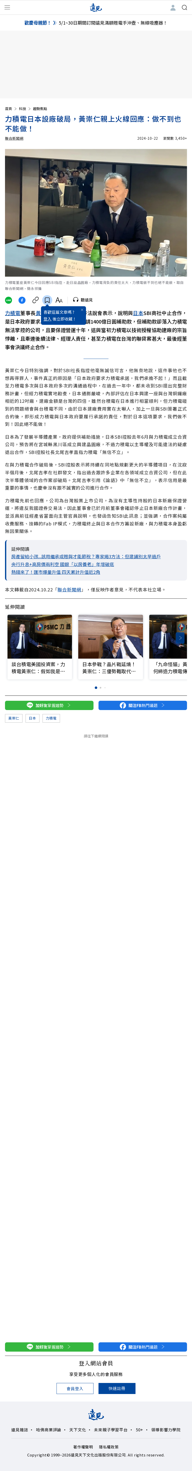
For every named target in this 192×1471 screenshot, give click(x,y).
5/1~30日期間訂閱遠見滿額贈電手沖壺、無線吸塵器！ (113, 22)
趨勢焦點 (40, 108)
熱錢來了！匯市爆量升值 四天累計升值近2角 (55, 572)
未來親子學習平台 (111, 1430)
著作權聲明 (83, 1446)
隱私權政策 (109, 1446)
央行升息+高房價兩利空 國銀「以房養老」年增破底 (62, 564)
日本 (138, 313)
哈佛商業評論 (48, 1430)
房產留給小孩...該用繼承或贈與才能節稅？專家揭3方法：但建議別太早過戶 (86, 556)
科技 (25, 108)
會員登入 (74, 1388)
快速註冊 (116, 1388)
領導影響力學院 (166, 1430)
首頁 (11, 108)
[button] (180, 638)
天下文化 (77, 1430)
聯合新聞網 (14, 138)
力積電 (12, 313)
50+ (139, 1430)
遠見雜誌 (19, 1430)
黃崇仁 (13, 718)
